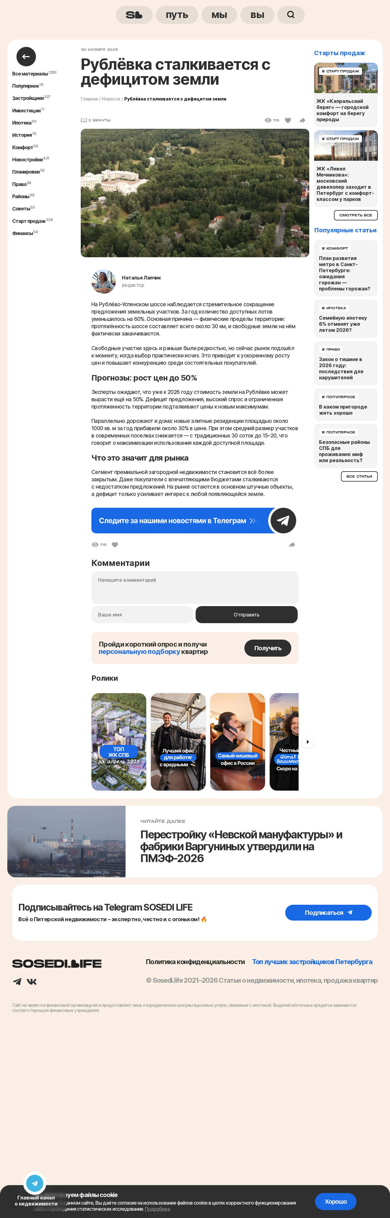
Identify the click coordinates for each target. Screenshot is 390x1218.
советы (21, 209)
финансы (22, 233)
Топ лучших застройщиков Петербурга (312, 962)
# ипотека (334, 308)
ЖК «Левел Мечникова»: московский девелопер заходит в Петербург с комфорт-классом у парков (345, 184)
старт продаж (29, 221)
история (22, 135)
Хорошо (335, 1201)
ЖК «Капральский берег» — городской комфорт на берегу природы (343, 110)
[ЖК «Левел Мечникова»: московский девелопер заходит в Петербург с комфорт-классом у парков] (346, 145)
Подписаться (328, 912)
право (19, 184)
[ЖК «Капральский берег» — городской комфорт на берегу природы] (346, 78)
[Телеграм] (17, 982)
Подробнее (157, 1209)
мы (219, 14)
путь (177, 14)
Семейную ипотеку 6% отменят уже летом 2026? (343, 324)
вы (257, 14)
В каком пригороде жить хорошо (343, 410)
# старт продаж (340, 71)
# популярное (338, 397)
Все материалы (30, 74)
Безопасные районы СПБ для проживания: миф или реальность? (344, 451)
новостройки (27, 159)
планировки (26, 172)
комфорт (22, 147)
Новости (111, 98)
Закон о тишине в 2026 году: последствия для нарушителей (341, 368)
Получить (268, 648)
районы (20, 196)
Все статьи (359, 476)
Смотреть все (355, 215)
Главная (89, 98)
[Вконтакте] (32, 982)
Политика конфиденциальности (195, 962)
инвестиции (26, 110)
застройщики (28, 98)
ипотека (21, 123)
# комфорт (335, 248)
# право (331, 349)
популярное (25, 86)
